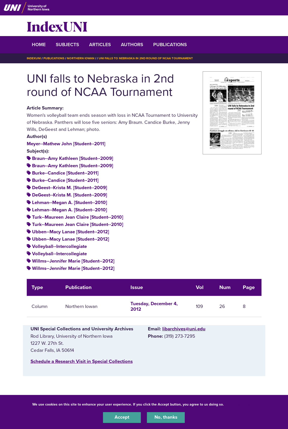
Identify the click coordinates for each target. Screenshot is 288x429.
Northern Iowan (80, 58)
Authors (132, 44)
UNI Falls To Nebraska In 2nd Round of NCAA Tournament (146, 58)
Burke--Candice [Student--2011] (65, 173)
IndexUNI (57, 26)
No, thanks (165, 417)
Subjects (67, 44)
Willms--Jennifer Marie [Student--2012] (73, 261)
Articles (100, 44)
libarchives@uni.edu (183, 328)
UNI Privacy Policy (241, 404)
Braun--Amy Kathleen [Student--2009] (72, 158)
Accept (122, 417)
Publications (170, 44)
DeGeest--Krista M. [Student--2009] (69, 187)
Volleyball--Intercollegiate (59, 246)
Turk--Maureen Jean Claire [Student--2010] (77, 217)
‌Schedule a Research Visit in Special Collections (82, 361)
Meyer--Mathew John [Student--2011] (66, 143)
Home (39, 44)
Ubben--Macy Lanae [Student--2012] (70, 231)
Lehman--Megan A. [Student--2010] (69, 202)
